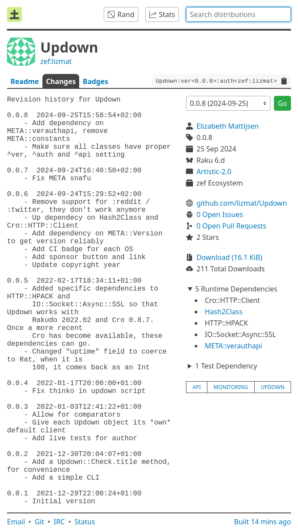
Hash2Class (223, 311)
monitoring (231, 387)
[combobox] (238, 14)
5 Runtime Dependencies (236, 289)
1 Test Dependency (226, 366)
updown (272, 387)
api (197, 387)
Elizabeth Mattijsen (227, 126)
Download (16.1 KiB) (229, 257)
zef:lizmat (56, 61)
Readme (25, 81)
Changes (61, 81)
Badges (95, 81)
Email (16, 521)
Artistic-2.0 (213, 171)
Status (84, 521)
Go (282, 103)
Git (39, 521)
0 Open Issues (219, 214)
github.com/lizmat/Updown (241, 203)
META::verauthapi (233, 346)
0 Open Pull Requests (231, 226)
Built (262, 521)
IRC (59, 521)
